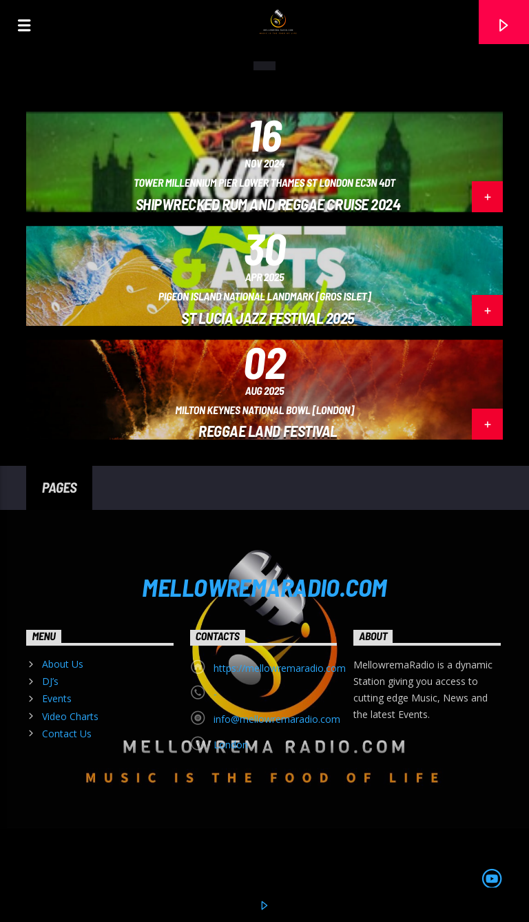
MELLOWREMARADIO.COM (264, 586)
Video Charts (70, 716)
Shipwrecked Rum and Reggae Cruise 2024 (268, 204)
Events (57, 698)
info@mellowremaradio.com (277, 719)
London (231, 744)
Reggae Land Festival (268, 431)
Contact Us (67, 733)
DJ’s (50, 681)
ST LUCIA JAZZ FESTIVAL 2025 (268, 318)
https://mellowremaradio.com (280, 668)
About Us (62, 663)
